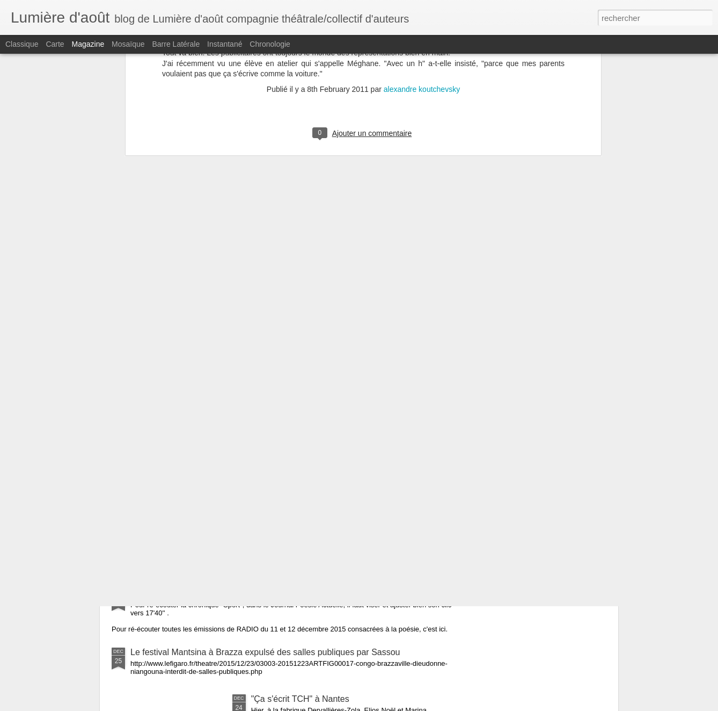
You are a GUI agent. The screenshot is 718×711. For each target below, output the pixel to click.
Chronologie (270, 44)
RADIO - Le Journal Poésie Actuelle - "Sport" (215, 593)
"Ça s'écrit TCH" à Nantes (300, 698)
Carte (55, 44)
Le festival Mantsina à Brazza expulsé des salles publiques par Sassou (265, 652)
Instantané (224, 44)
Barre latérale (176, 44)
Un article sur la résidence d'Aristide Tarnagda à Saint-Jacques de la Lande (273, 478)
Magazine (88, 44)
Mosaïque (128, 44)
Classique (21, 44)
